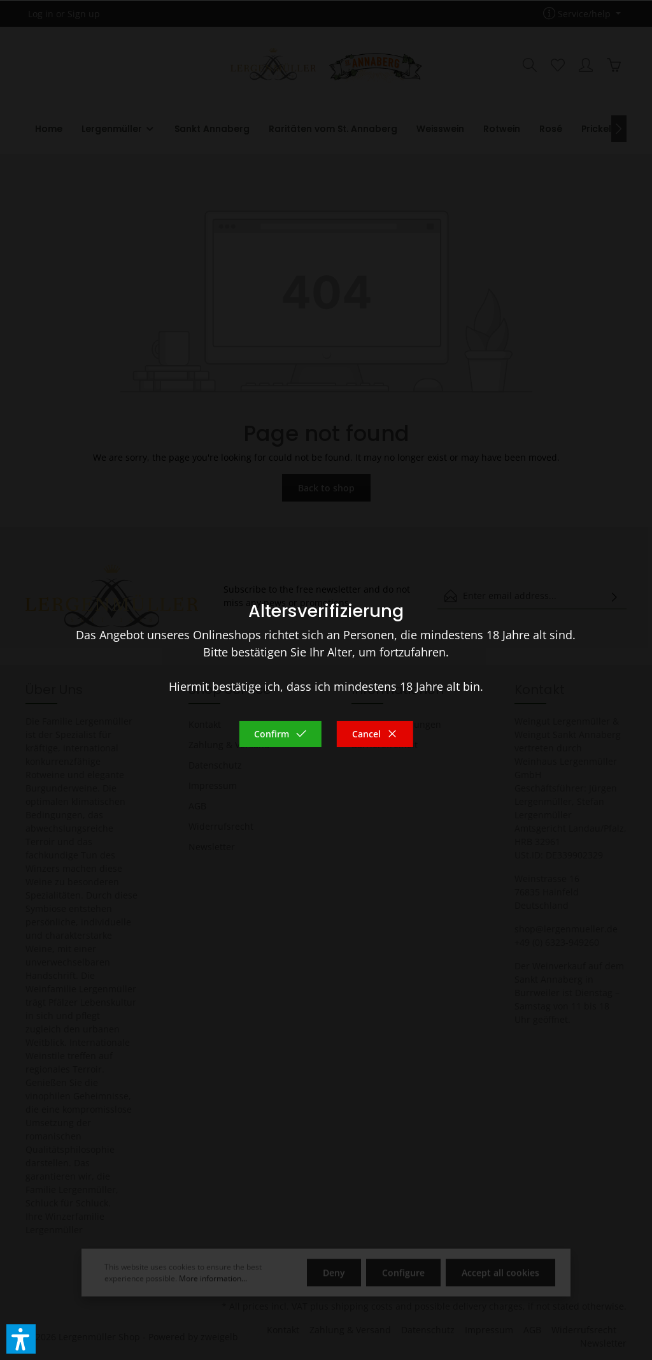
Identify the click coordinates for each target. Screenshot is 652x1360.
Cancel (375, 734)
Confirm (280, 734)
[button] (21, 1339)
